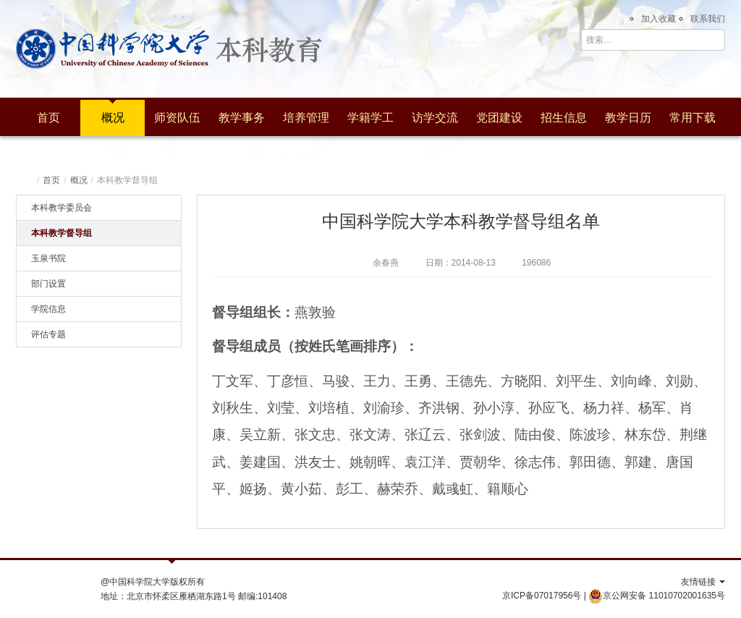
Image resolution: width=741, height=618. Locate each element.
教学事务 (242, 117)
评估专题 (48, 334)
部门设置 (48, 284)
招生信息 (564, 117)
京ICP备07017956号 (541, 596)
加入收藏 (658, 19)
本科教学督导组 (61, 233)
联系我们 (707, 19)
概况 (112, 117)
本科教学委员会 (61, 208)
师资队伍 (177, 117)
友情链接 (703, 582)
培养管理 (306, 117)
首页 (48, 117)
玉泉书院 (48, 258)
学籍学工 (370, 117)
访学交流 (435, 117)
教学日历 (628, 117)
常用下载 (692, 117)
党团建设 (499, 117)
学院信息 (48, 309)
